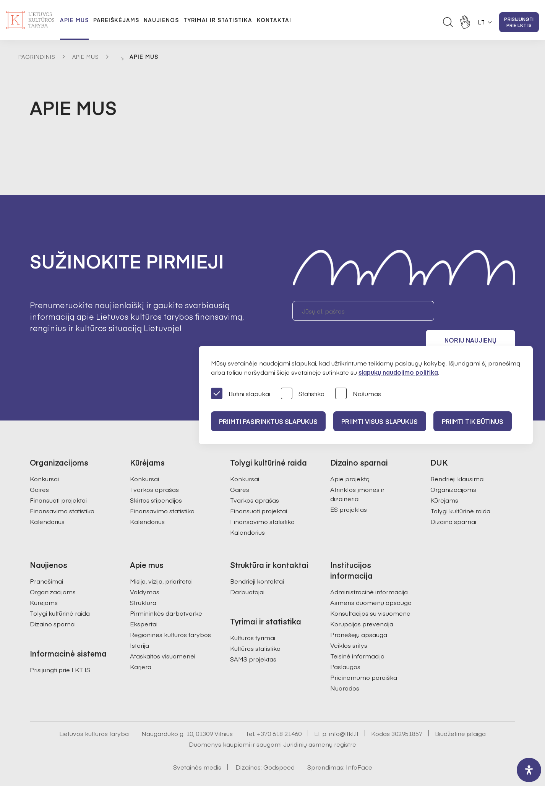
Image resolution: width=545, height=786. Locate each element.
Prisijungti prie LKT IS (519, 22)
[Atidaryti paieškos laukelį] (448, 22)
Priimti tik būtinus (480, 421)
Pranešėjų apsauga (358, 614)
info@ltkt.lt (343, 712)
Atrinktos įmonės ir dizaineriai (357, 473)
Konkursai (44, 458)
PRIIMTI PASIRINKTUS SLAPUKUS (269, 421)
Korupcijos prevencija (361, 603)
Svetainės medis (197, 746)
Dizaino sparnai (453, 501)
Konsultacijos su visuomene (370, 592)
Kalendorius (47, 501)
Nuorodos (344, 667)
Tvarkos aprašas (154, 468)
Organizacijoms (453, 468)
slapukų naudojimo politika (398, 372)
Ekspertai (143, 603)
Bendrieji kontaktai (257, 560)
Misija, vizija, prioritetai (161, 560)
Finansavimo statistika (62, 490)
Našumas (358, 394)
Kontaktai (274, 20)
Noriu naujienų (478, 311)
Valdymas (144, 571)
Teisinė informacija (357, 635)
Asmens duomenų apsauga (371, 581)
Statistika (302, 394)
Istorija (139, 624)
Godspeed (279, 746)
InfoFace (359, 746)
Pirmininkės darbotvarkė (166, 592)
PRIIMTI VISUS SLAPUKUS (383, 421)
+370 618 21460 (279, 712)
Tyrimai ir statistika (217, 20)
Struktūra (143, 581)
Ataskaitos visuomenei (162, 635)
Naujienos (161, 20)
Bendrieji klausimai (457, 458)
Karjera (140, 646)
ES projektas (348, 488)
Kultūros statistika (255, 627)
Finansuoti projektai (58, 479)
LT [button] (481, 22)
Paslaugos (345, 646)
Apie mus (74, 20)
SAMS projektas (253, 638)
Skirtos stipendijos (156, 479)
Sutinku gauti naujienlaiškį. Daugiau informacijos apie (403, 339)
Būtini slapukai (240, 394)
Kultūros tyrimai (252, 617)
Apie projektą (350, 458)
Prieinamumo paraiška (363, 656)
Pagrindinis (36, 56)
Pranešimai (46, 560)
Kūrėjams (444, 479)
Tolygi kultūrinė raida (460, 490)
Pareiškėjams (116, 20)
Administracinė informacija (369, 571)
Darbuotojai (247, 571)
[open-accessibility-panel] (529, 770)
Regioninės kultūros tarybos (170, 614)
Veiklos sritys (348, 624)
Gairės (39, 468)
